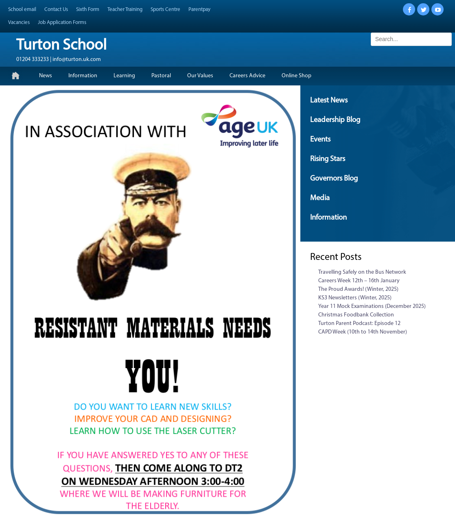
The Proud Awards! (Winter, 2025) (358, 289)
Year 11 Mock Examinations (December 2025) (372, 306)
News (45, 76)
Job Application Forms (62, 22)
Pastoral (161, 76)
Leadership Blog (335, 120)
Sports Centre (165, 9)
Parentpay (199, 9)
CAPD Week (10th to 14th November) (362, 332)
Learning (124, 76)
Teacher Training (124, 9)
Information (82, 76)
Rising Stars (327, 159)
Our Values (200, 76)
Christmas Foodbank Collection (356, 315)
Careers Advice (247, 76)
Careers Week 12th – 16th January (359, 281)
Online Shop (296, 76)
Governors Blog (334, 179)
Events (320, 140)
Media (320, 198)
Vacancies (19, 22)
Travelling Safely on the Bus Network (362, 272)
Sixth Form (87, 9)
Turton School (61, 46)
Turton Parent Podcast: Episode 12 (359, 324)
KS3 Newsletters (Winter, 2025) (355, 298)
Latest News (329, 101)
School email (22, 9)
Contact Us (56, 9)
